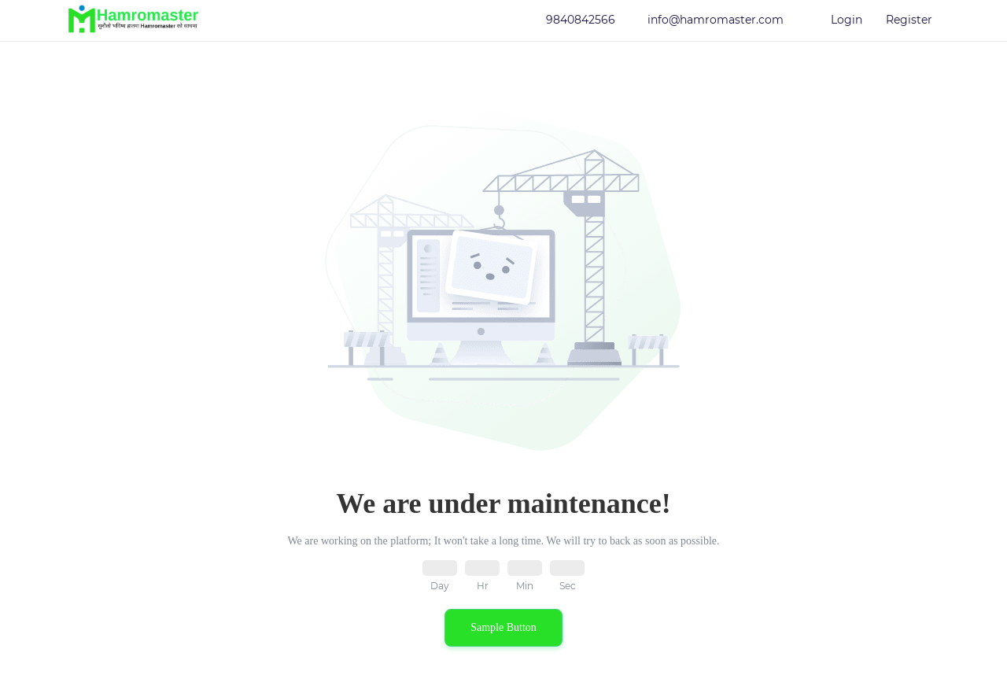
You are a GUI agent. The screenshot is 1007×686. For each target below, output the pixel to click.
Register (909, 20)
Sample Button (503, 627)
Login (846, 20)
